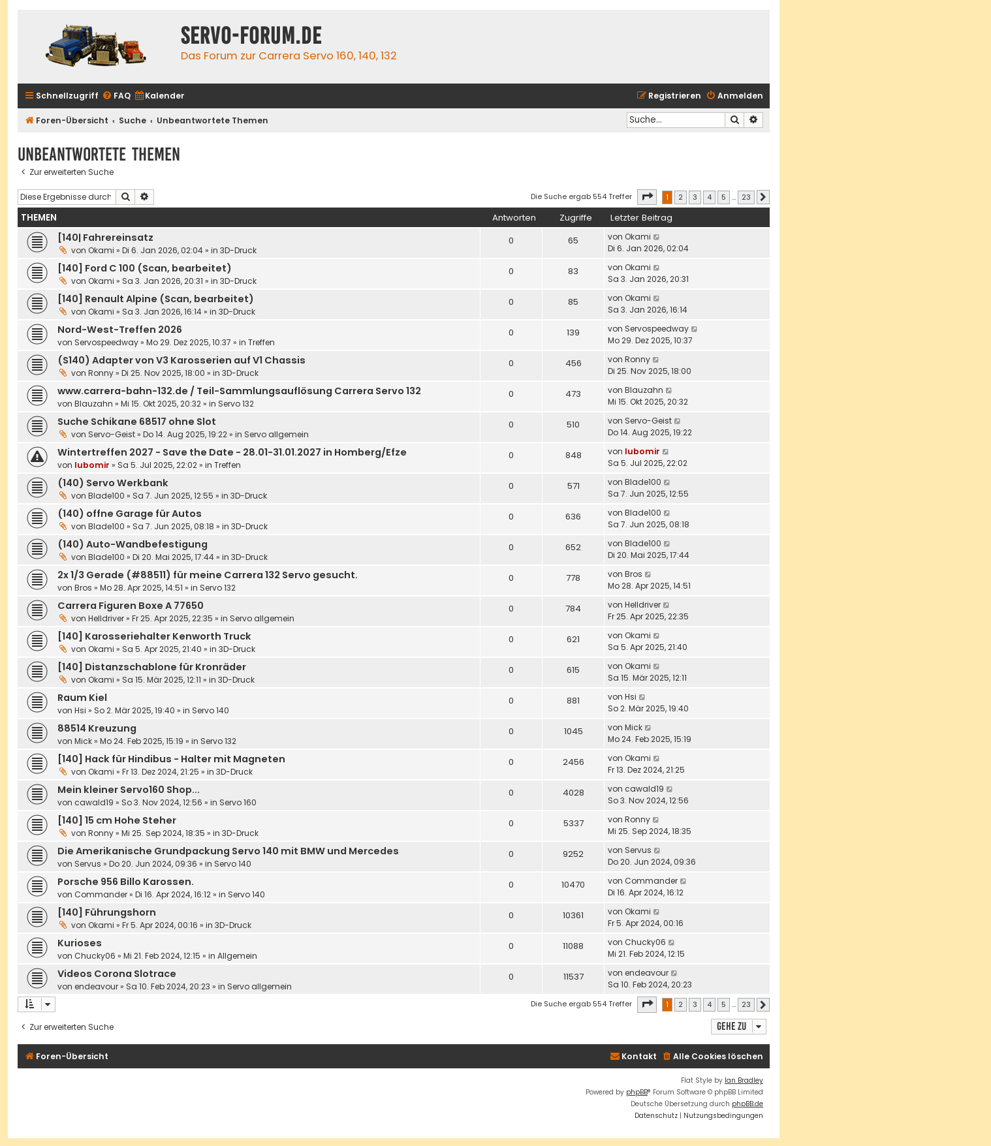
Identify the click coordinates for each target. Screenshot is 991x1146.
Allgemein (237, 955)
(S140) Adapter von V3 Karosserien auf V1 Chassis (181, 360)
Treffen (261, 342)
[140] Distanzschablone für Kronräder (151, 667)
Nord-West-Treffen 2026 (119, 329)
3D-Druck (238, 250)
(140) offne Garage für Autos (129, 513)
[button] (647, 197)
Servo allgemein (276, 434)
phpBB (637, 1092)
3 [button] (695, 197)
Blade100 (106, 495)
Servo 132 (236, 403)
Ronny (101, 373)
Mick (83, 741)
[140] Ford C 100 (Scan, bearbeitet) (144, 268)
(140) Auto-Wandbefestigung (132, 544)
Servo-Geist (111, 434)
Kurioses (79, 943)
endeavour (96, 986)
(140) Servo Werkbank (112, 482)
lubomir (92, 465)
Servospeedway (106, 342)
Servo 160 (238, 802)
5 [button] (723, 197)
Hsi (80, 710)
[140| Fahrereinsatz (105, 237)
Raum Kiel (82, 697)
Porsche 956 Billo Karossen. (125, 881)
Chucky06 (95, 955)
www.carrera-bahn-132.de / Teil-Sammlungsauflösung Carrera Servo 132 (239, 390)
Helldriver (106, 618)
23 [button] (746, 197)
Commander (100, 894)
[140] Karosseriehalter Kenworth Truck (154, 636)
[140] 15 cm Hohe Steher (116, 820)
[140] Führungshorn (106, 912)
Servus (87, 863)
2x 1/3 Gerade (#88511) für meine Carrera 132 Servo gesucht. (207, 574)
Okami (101, 250)
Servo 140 (210, 710)
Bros (83, 587)
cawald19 (94, 802)
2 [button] (680, 197)
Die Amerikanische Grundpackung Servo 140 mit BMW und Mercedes (228, 851)
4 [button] (709, 197)
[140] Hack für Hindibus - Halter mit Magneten (171, 759)
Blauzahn (93, 403)
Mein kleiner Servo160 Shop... (128, 789)
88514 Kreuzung (96, 728)
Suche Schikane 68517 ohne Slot (136, 421)
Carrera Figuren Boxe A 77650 (130, 605)
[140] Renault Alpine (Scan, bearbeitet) (155, 298)
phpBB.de (747, 1104)
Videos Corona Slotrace (116, 973)
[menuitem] (116, 96)
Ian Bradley (744, 1080)
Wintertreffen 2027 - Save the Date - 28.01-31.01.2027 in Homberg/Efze (232, 452)
